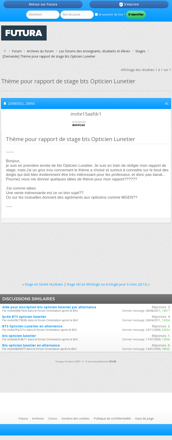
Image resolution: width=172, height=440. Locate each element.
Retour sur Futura (43, 4)
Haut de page (144, 418)
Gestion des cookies (75, 418)
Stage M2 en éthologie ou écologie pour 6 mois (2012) (107, 284)
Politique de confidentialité (112, 418)
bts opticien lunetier (19, 336)
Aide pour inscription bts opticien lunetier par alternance (49, 307)
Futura (23, 418)
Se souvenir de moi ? (110, 14)
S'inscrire (129, 4)
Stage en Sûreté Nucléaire (44, 284)
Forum (17, 51)
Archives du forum (40, 51)
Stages (140, 51)
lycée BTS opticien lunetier (24, 316)
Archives (38, 418)
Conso (52, 418)
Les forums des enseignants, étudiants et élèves (94, 51)
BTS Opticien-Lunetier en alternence (32, 326)
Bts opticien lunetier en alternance (31, 345)
